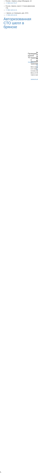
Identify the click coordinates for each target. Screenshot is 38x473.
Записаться (31, 62)
